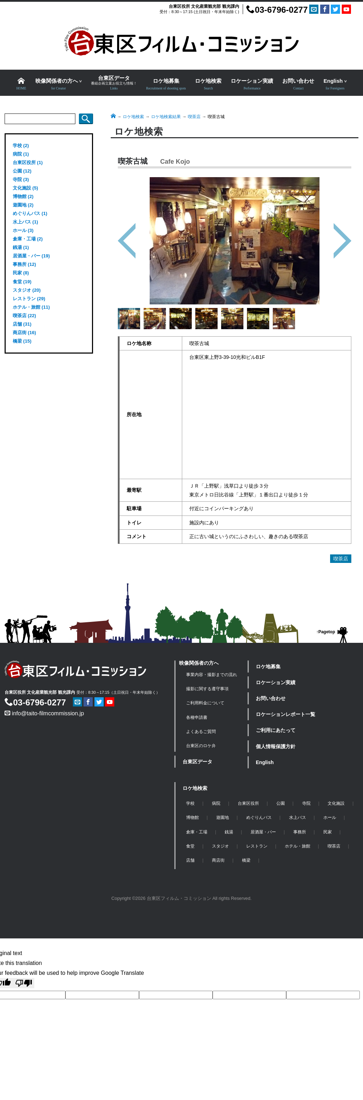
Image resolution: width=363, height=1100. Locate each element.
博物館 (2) (23, 196)
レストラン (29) (29, 298)
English (265, 762)
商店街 (218, 860)
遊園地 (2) (23, 205)
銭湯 (229, 832)
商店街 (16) (24, 332)
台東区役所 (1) (28, 162)
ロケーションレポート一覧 (285, 714)
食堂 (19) (22, 281)
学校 (190, 803)
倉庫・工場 (196, 832)
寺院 (306, 803)
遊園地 (222, 817)
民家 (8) (21, 272)
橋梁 (246, 860)
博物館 (192, 817)
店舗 (190, 860)
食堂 (190, 846)
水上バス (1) (25, 222)
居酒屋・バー (263, 832)
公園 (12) (22, 171)
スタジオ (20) (27, 290)
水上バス (297, 817)
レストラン (256, 846)
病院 (216, 803)
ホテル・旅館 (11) (31, 307)
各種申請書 (196, 717)
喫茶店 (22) (24, 315)
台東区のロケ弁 (201, 745)
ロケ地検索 (133, 116)
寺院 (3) (21, 179)
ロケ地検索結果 (166, 116)
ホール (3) (23, 230)
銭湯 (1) (21, 247)
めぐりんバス (259, 817)
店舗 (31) (22, 324)
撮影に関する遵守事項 (207, 688)
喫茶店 (194, 116)
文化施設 (336, 803)
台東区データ (197, 761)
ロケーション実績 (275, 682)
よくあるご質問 (201, 731)
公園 (280, 803)
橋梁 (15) (22, 341)
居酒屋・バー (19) (31, 255)
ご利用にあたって (275, 730)
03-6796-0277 (276, 9)
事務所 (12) (24, 264)
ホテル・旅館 (297, 846)
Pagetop (326, 631)
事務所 (299, 832)
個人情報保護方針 (275, 746)
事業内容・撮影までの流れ (211, 674)
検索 (86, 119)
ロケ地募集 (268, 666)
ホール (329, 817)
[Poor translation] (23, 983)
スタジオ (220, 846)
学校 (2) (21, 145)
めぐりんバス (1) (30, 213)
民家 (327, 832)
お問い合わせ (271, 698)
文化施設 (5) (25, 188)
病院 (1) (21, 154)
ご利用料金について (205, 702)
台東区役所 (248, 803)
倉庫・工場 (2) (28, 238)
